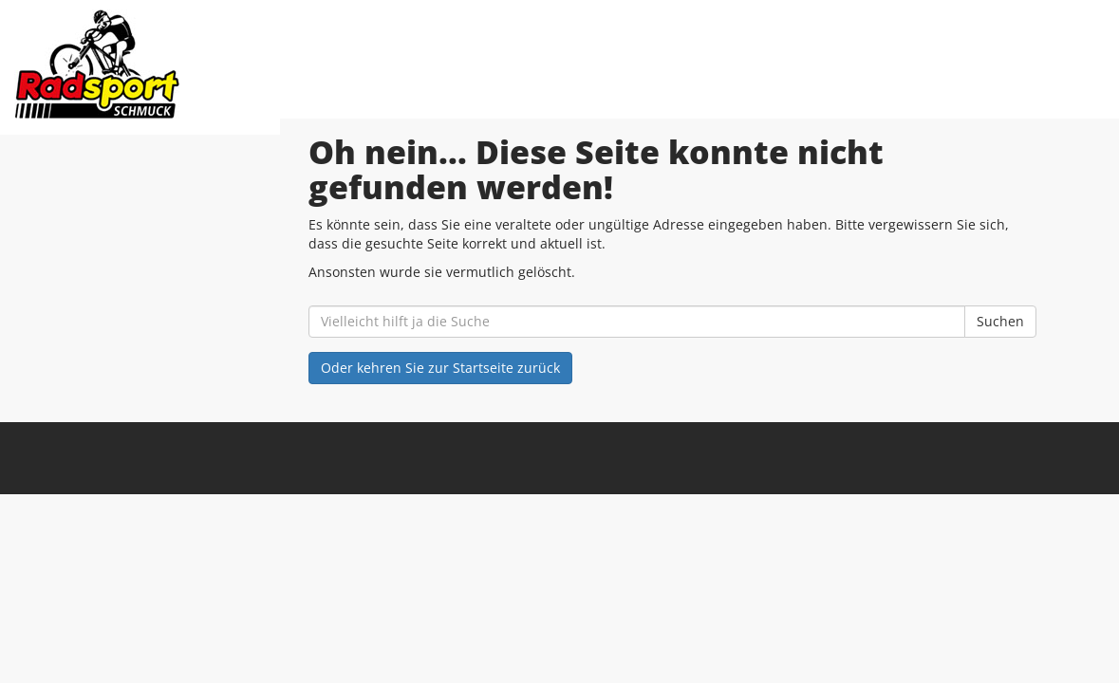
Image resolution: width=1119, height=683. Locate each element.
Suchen (1000, 321)
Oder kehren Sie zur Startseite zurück (440, 368)
